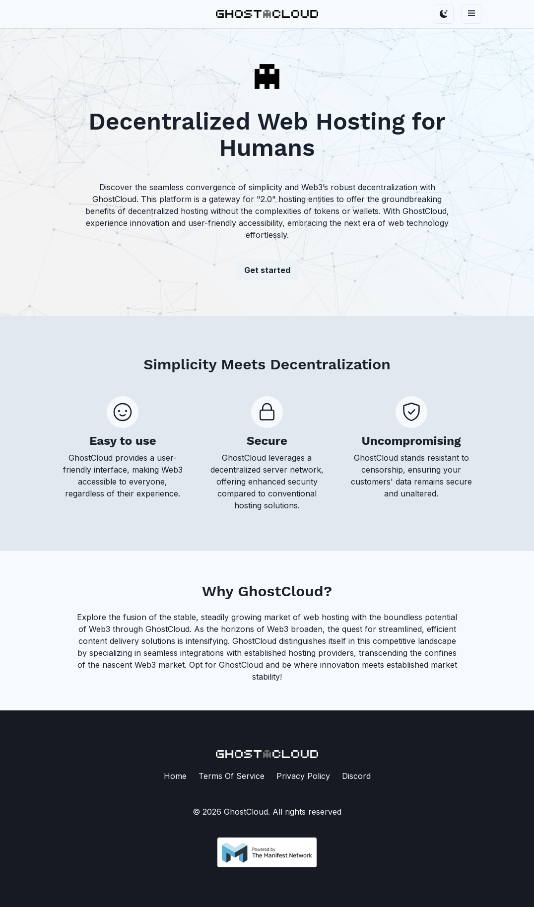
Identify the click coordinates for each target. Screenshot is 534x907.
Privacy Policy (303, 776)
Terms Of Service (232, 776)
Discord (356, 776)
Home (175, 776)
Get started (267, 270)
